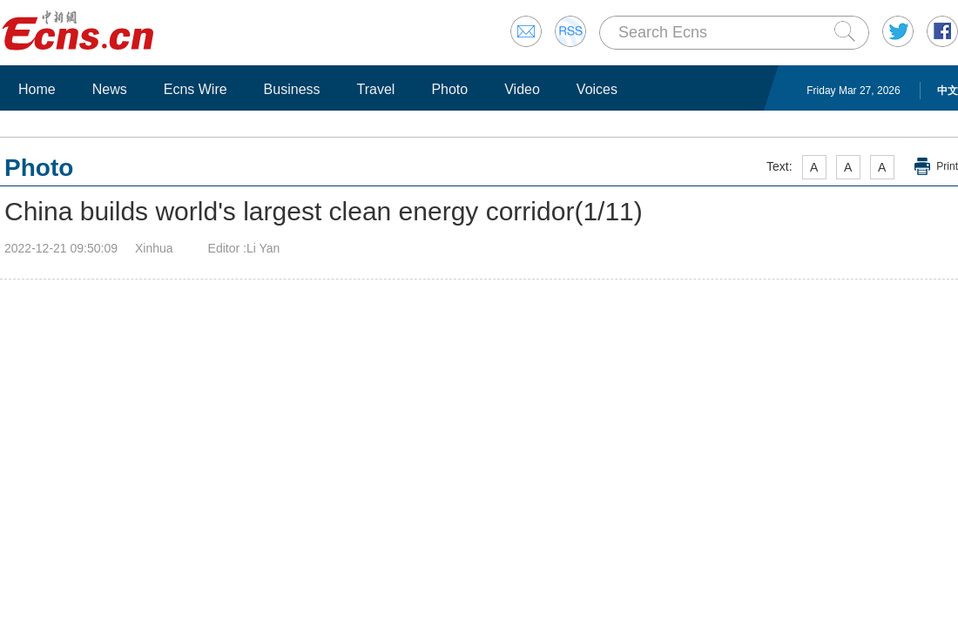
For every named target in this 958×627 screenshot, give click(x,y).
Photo (449, 89)
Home (37, 89)
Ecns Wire (195, 89)
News (109, 89)
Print (947, 166)
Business (292, 89)
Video (522, 89)
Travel (376, 89)
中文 (947, 90)
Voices (597, 89)
